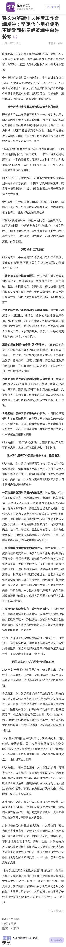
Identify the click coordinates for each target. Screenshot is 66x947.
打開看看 (56, 940)
